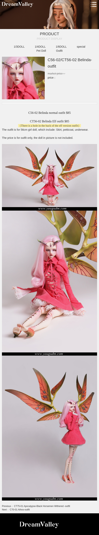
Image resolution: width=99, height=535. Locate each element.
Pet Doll (41, 50)
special (81, 46)
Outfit (59, 50)
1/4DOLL (40, 46)
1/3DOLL (19, 46)
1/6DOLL (61, 46)
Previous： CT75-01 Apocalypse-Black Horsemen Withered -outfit (36, 506)
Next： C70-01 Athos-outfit (16, 509)
